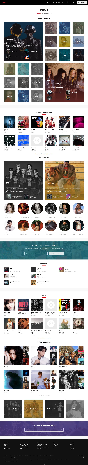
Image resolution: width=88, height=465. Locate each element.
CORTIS (38, 276)
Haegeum (39, 268)
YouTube (71, 449)
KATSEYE (66, 269)
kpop (17, 186)
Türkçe (47, 455)
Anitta (32, 232)
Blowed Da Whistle (22, 129)
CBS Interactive (7, 459)
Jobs (5, 447)
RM (37, 282)
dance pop (74, 271)
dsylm (14, 284)
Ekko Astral (33, 313)
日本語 (26, 455)
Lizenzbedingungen (30, 459)
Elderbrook (6, 149)
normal (13, 271)
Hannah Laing (20, 149)
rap (55, 186)
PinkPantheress (76, 215)
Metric (5, 332)
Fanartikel (39, 448)
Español (13, 455)
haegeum (44, 271)
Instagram (72, 448)
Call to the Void (62, 147)
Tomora (74, 130)
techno (66, 271)
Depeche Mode (33, 51)
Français (18, 455)
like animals (17, 271)
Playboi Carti (48, 232)
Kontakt (5, 445)
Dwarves (47, 130)
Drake (60, 215)
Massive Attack (15, 57)
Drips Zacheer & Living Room (51, 313)
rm (37, 284)
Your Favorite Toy (63, 312)
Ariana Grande (21, 232)
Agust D (5, 232)
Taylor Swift (20, 215)
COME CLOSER (76, 129)
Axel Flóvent (47, 332)
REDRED (39, 274)
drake (65, 217)
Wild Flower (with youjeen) (43, 281)
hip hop (60, 186)
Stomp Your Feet (21, 147)
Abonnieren (55, 447)
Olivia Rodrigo (7, 215)
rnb (40, 217)
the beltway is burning (36, 312)
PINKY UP (67, 268)
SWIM (31, 196)
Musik (52, 2)
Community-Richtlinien (25, 447)
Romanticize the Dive (8, 330)
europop (69, 271)
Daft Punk (17, 42)
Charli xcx (6, 130)
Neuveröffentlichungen (46, 13)
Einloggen (72, 2)
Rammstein (74, 92)
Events (58, 2)
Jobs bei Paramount (8, 461)
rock (10, 217)
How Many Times (7, 147)
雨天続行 (19, 312)
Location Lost (76, 330)
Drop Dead (12, 274)
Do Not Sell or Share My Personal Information (61, 459)
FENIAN (74, 312)
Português (34, 455)
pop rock (7, 217)
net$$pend (33, 149)
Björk (31, 57)
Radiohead (61, 390)
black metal (49, 217)
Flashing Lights (75, 196)
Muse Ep (33, 129)
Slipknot (55, 97)
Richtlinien (42, 459)
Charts (63, 2)
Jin (10, 282)
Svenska (43, 455)
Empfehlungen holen (56, 254)
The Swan (61, 129)
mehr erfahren (27, 46)
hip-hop (50, 186)
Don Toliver (61, 232)
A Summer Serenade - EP (50, 312)
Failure (74, 332)
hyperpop (74, 234)
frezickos (19, 130)
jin (10, 284)
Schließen (44, 464)
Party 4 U (6, 129)
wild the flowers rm (44, 284)
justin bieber (54, 217)
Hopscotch (33, 147)
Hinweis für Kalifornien (48, 459)
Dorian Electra (7, 312)
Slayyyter (75, 232)
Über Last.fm (6, 444)
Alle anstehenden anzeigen (43, 338)
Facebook (72, 444)
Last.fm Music (14, 461)
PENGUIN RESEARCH (22, 313)
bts (13, 186)
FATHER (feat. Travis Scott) (59, 196)
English (5, 455)
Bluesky (71, 447)
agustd (38, 271)
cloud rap (49, 234)
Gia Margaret (61, 332)
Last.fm (6, 2)
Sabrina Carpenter (35, 215)
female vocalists (26, 217)
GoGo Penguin (62, 149)
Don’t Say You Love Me (15, 281)
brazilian (34, 234)
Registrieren (81, 2)
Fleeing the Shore (49, 330)
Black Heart (47, 147)
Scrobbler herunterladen (42, 444)
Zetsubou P (47, 149)
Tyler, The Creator (63, 366)
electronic (76, 217)
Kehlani (19, 330)
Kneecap (74, 313)
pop (4, 217)
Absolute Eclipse (76, 147)
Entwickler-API (40, 445)
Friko (32, 333)
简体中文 (52, 455)
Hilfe (21, 448)
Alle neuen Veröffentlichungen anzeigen (43, 153)
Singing (60, 330)
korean (10, 234)
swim (11, 271)
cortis (38, 277)
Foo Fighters (61, 313)
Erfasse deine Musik (24, 444)
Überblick (39, 13)
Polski (30, 455)
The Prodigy (14, 51)
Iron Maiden (74, 97)
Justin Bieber (48, 215)
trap (46, 234)
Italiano (22, 455)
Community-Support (24, 445)
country (21, 217)
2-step (80, 217)
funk (38, 234)
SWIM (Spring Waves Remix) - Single (20, 196)
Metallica (58, 83)
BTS (10, 269)
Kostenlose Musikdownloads (43, 447)
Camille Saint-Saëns (63, 130)
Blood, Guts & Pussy (49, 129)
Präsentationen (7, 448)
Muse (32, 130)
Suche (48, 2)
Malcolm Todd (34, 390)
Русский (39, 455)
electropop (81, 234)
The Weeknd (6, 390)
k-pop (8, 186)
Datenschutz (37, 459)
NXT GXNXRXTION (76, 149)
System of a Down (57, 92)
